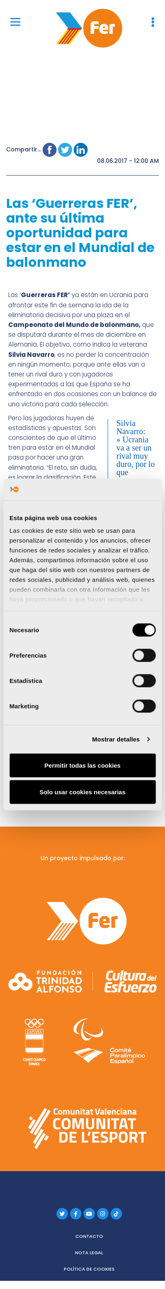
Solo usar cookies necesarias (82, 792)
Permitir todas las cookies (83, 765)
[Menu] (15, 21)
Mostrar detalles (116, 739)
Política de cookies (89, 1269)
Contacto (89, 1236)
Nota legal (89, 1252)
